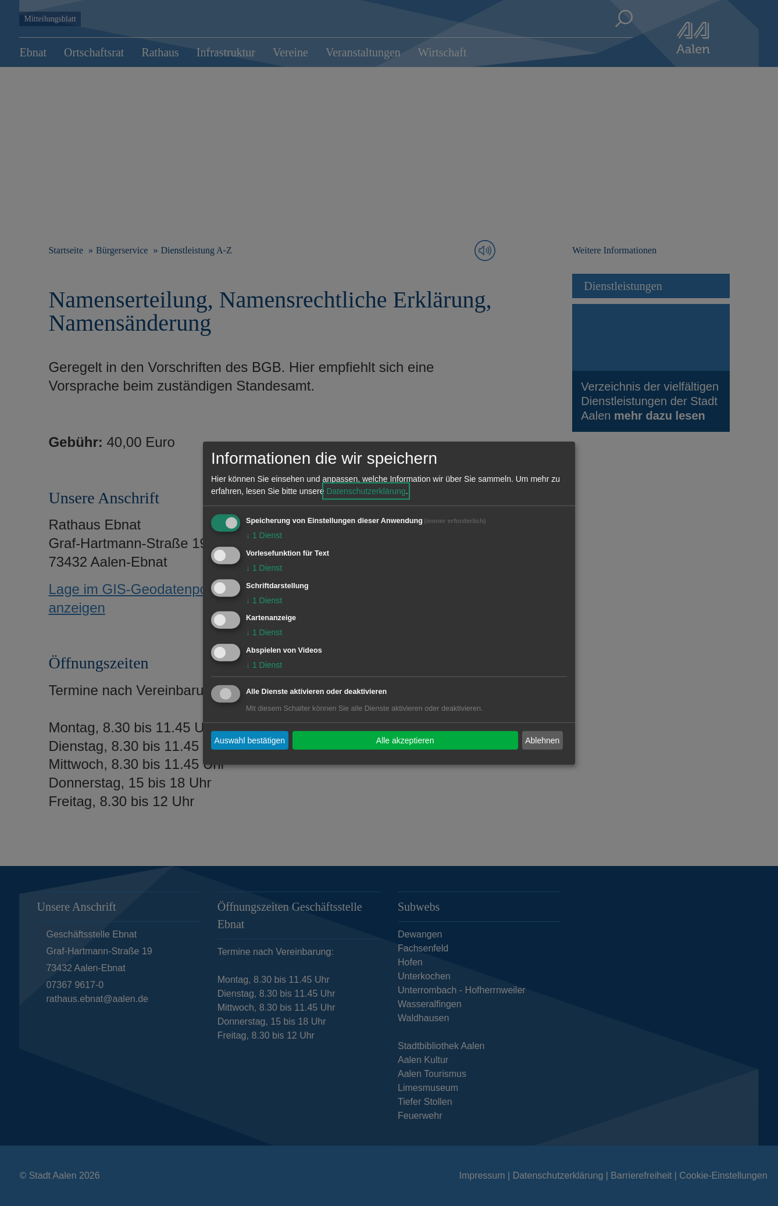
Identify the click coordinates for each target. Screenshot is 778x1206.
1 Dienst (264, 535)
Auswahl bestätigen (250, 740)
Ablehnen (542, 740)
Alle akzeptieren (405, 740)
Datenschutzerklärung (365, 491)
